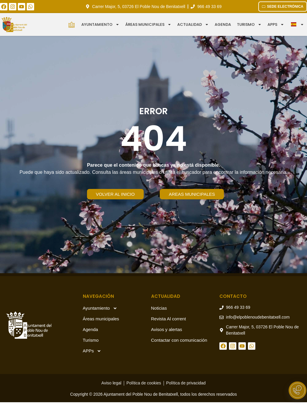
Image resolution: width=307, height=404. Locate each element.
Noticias (159, 308)
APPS (276, 24)
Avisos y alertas (166, 329)
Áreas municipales (148, 24)
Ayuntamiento (100, 24)
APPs (92, 351)
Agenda (223, 24)
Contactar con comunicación (179, 340)
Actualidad (193, 24)
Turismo (249, 24)
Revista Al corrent (168, 318)
